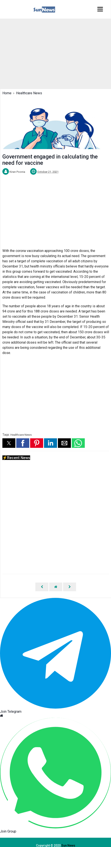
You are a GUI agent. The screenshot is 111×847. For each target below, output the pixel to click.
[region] (50, 53)
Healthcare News (21, 434)
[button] (8, 443)
